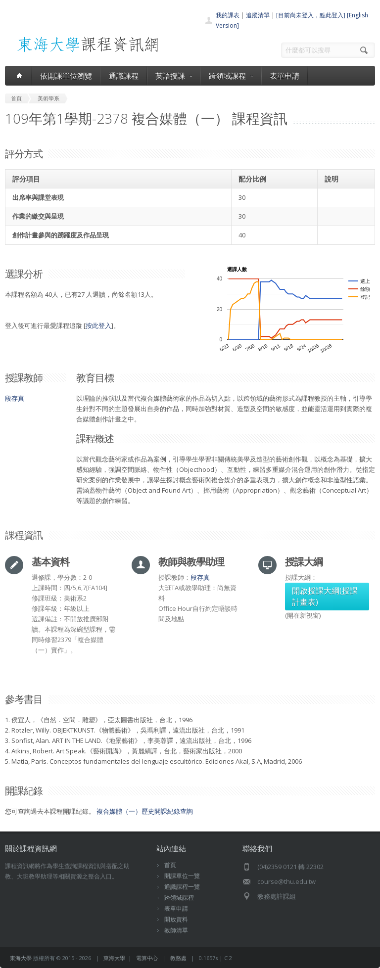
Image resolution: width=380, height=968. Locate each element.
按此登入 (98, 325)
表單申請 (284, 76)
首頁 (170, 865)
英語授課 (173, 76)
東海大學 (21, 958)
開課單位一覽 (182, 876)
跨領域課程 (231, 76)
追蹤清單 (258, 15)
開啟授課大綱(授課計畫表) (325, 596)
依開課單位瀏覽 (66, 76)
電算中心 (147, 958)
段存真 (14, 398)
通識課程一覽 (182, 886)
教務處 (178, 958)
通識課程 (124, 76)
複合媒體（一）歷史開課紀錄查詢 (144, 811)
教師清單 (176, 930)
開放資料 (176, 919)
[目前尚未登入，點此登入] (310, 15)
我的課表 (227, 15)
